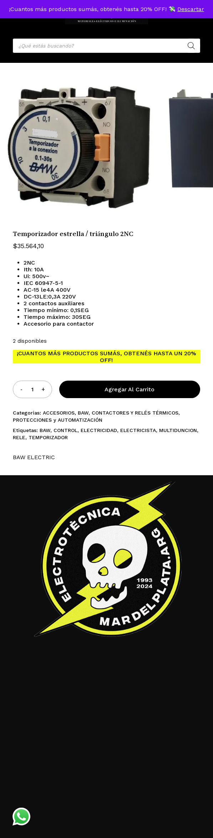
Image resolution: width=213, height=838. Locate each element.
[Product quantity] (32, 389)
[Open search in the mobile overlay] (106, 46)
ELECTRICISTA (138, 430)
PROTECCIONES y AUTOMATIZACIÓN (57, 420)
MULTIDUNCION (178, 430)
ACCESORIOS (59, 413)
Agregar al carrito (129, 389)
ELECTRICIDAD (99, 430)
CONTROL (65, 430)
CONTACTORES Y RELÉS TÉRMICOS (135, 413)
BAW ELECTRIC (34, 457)
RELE (19, 437)
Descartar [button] (190, 9)
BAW (83, 413)
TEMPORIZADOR (48, 437)
